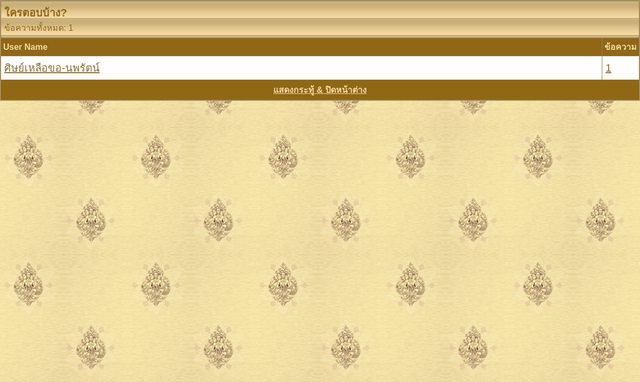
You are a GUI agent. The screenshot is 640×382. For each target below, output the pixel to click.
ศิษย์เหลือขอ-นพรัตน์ (52, 68)
